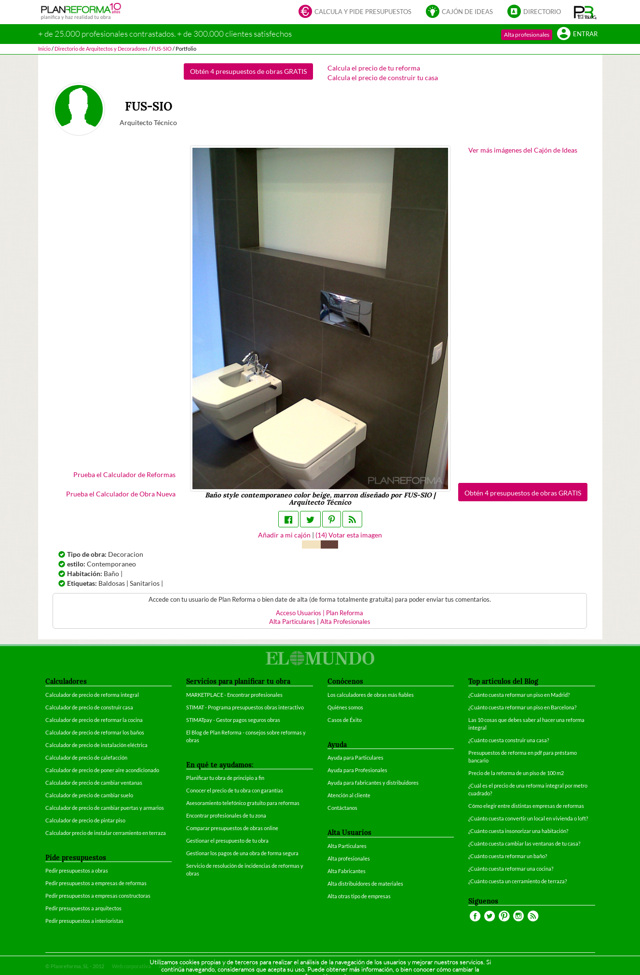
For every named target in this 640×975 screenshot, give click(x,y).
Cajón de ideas (459, 12)
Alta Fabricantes (346, 871)
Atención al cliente (348, 795)
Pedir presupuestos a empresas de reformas (96, 883)
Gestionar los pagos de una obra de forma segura (242, 853)
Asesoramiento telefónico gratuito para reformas (243, 803)
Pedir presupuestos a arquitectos (83, 908)
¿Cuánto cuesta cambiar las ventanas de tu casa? (524, 843)
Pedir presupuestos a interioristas (84, 921)
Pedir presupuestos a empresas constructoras (97, 895)
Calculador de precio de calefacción (86, 757)
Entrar (577, 34)
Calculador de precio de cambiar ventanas (93, 782)
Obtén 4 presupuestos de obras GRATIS (248, 71)
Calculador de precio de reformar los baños (94, 732)
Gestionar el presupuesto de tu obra (227, 840)
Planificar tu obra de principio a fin (225, 778)
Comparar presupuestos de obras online (232, 828)
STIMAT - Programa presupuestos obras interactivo (245, 707)
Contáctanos (342, 808)
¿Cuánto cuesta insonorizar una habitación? (518, 831)
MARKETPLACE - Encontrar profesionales (234, 695)
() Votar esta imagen (348, 535)
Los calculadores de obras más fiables (370, 695)
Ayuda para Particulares (355, 757)
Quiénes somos (345, 707)
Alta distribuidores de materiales (365, 883)
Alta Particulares (292, 621)
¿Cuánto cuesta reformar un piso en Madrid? (519, 695)
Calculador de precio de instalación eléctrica (96, 745)
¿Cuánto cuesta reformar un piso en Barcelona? (522, 707)
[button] (585, 12)
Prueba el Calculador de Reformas (124, 474)
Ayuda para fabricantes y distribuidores (373, 782)
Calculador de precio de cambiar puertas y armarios (104, 808)
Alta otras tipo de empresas (359, 896)
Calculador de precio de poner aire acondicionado (102, 770)
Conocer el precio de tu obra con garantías (234, 790)
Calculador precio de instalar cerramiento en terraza (105, 833)
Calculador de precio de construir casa (89, 707)
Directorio (534, 12)
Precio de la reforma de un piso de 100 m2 (516, 773)
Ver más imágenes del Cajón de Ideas (522, 150)
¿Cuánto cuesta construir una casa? (508, 740)
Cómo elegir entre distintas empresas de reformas (526, 806)
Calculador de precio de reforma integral (92, 695)
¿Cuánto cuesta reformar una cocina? (510, 868)
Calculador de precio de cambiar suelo (89, 795)
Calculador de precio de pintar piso (85, 820)
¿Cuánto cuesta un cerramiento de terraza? (517, 881)
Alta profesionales (526, 34)
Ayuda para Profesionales (357, 770)
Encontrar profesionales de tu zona (226, 815)
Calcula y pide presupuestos (355, 12)
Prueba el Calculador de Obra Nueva (121, 494)
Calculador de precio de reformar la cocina (94, 720)
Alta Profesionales (345, 621)
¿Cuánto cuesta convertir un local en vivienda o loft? (528, 818)
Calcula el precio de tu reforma (373, 68)
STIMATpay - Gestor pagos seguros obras (233, 720)
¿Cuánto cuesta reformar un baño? (507, 856)
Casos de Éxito (344, 720)
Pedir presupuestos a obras (76, 870)
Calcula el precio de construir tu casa (382, 77)
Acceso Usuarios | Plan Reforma (319, 613)
